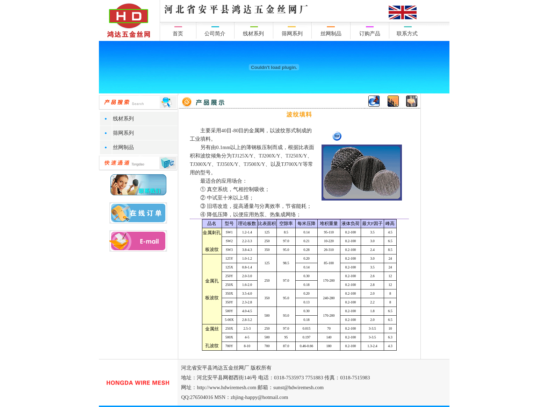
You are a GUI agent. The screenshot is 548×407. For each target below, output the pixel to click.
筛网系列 (292, 33)
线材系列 (253, 33)
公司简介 (214, 33)
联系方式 (407, 33)
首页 (178, 33)
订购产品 (369, 33)
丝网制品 (330, 33)
